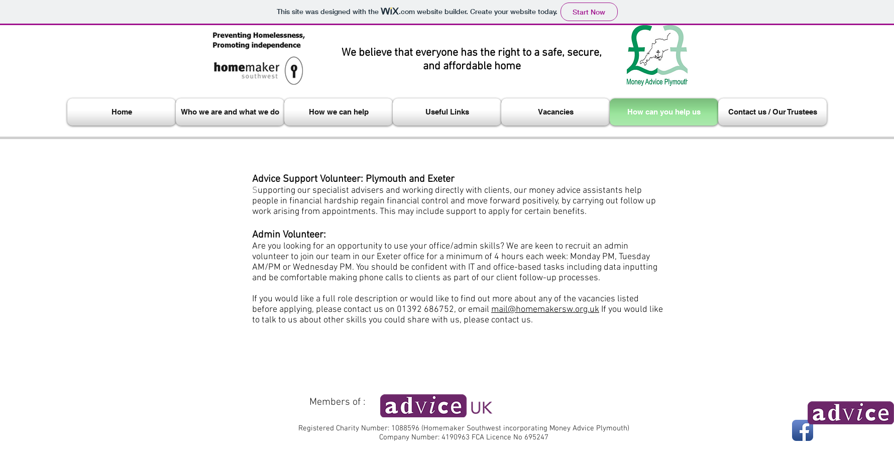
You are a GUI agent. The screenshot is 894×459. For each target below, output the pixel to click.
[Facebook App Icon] (802, 430)
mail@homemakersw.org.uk (545, 309)
